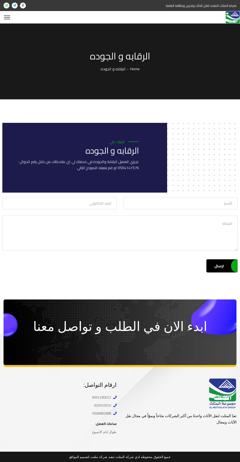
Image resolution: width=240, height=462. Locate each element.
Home (135, 68)
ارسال (222, 265)
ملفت (94, 457)
